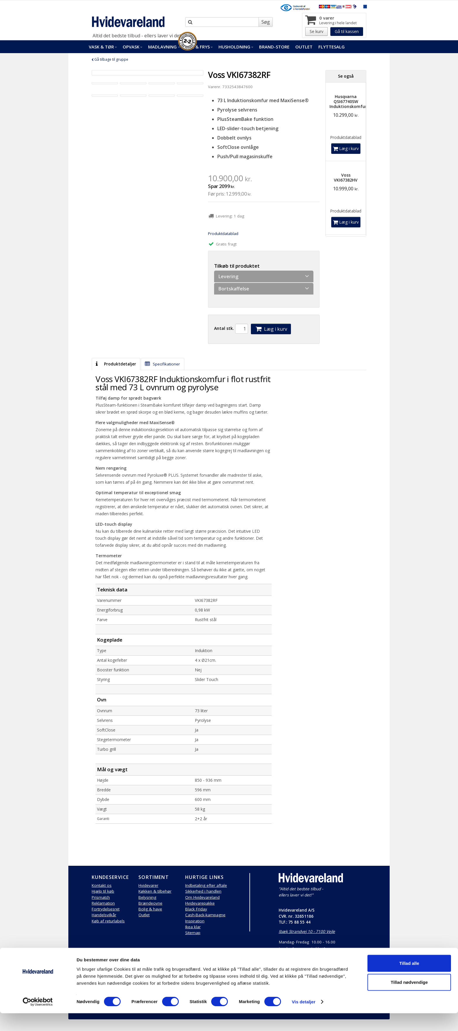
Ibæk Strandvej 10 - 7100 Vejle (307, 931)
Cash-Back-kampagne (205, 914)
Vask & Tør (103, 47)
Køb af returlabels (108, 921)
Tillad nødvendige (409, 999)
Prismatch (101, 897)
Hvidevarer (148, 885)
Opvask (132, 47)
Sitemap (192, 932)
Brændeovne (150, 903)
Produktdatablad (223, 233)
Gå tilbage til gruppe (110, 59)
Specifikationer (162, 364)
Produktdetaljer (116, 364)
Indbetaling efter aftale (206, 885)
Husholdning (235, 47)
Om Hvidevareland (202, 897)
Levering (263, 276)
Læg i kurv (271, 329)
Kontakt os (102, 885)
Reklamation (103, 903)
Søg (265, 22)
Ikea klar (193, 926)
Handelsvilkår (104, 914)
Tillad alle (409, 980)
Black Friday (196, 909)
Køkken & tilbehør (154, 891)
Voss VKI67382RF (239, 74)
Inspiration (194, 921)
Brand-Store (274, 47)
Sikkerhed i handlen (203, 891)
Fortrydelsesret (105, 909)
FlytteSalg (331, 47)
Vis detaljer (303, 1019)
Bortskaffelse (263, 288)
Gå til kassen (347, 31)
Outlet (304, 47)
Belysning (147, 897)
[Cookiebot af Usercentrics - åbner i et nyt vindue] (37, 1019)
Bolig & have (150, 909)
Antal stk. (224, 328)
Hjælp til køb (103, 891)
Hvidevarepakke (200, 903)
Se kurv (316, 31)
